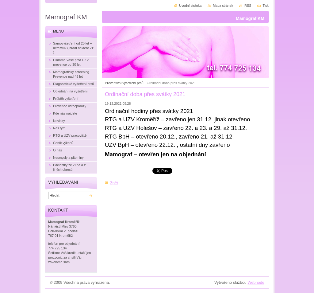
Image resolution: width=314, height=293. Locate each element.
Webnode (255, 282)
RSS (247, 5)
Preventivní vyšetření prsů (124, 83)
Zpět (114, 183)
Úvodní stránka (190, 5)
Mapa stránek (223, 5)
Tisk (265, 5)
